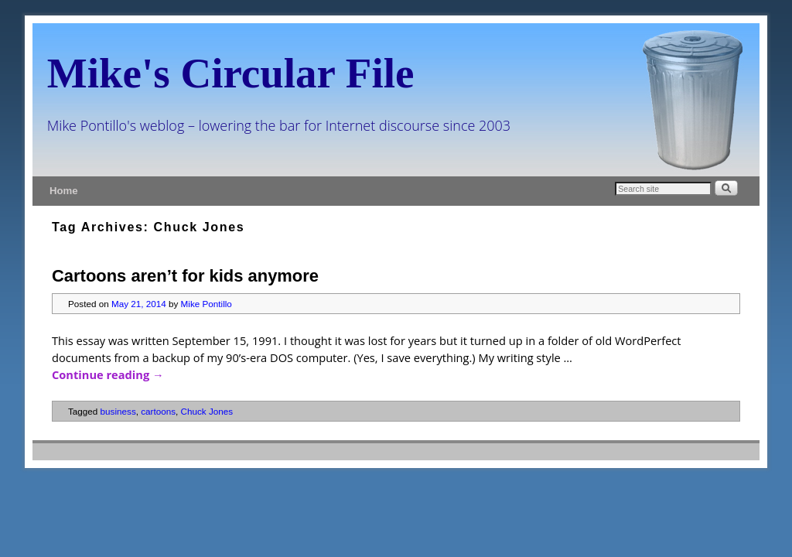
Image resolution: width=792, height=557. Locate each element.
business (118, 411)
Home (64, 190)
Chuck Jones (207, 411)
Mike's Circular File (231, 73)
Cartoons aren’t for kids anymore (185, 275)
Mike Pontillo (206, 304)
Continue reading (108, 374)
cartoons (158, 411)
